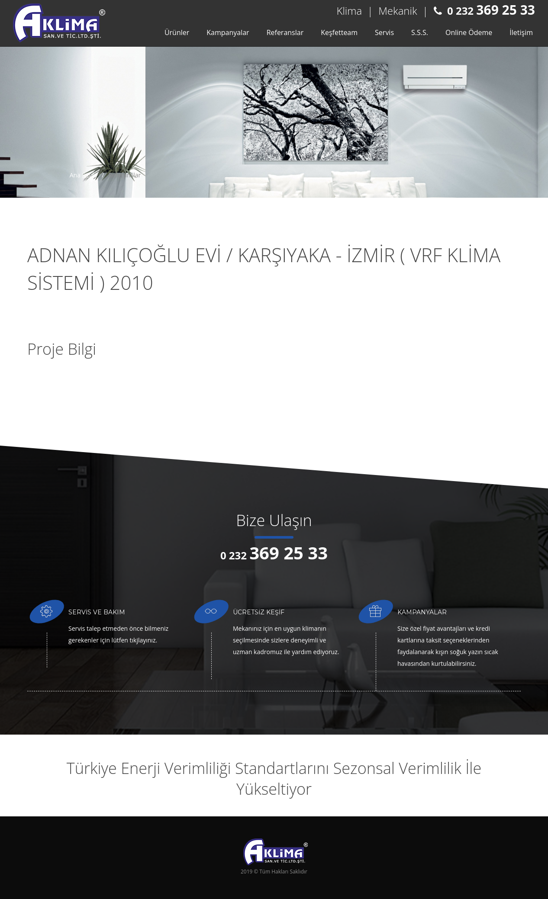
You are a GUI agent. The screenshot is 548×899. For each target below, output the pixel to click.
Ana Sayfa (83, 175)
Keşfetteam (339, 32)
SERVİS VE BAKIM (96, 612)
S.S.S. (419, 32)
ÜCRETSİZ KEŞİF (258, 612)
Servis (384, 32)
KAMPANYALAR (422, 612)
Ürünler (176, 32)
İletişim (521, 32)
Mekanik (397, 10)
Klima (349, 10)
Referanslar (285, 32)
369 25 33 (505, 10)
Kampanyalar (227, 32)
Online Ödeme (468, 32)
